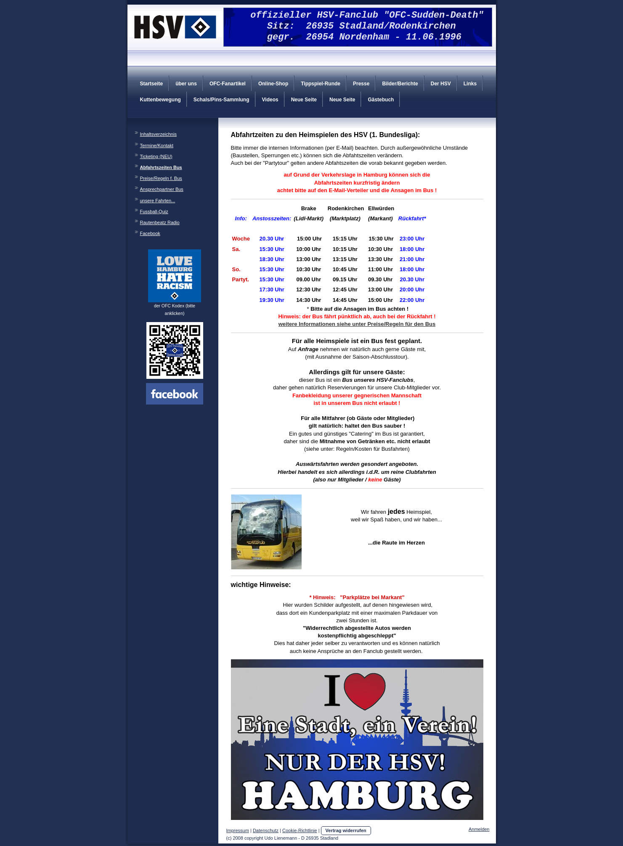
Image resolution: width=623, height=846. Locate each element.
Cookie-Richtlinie (299, 830)
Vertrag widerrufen (346, 830)
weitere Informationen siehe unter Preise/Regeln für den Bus (356, 324)
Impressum (237, 830)
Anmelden (479, 829)
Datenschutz (265, 830)
